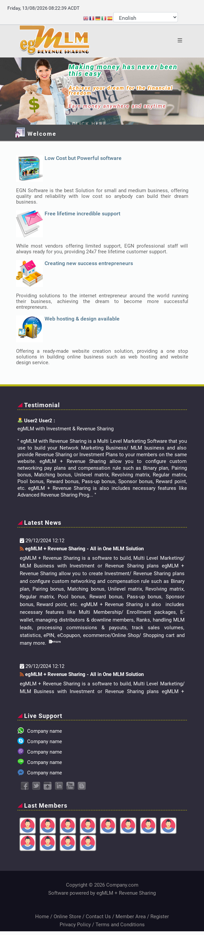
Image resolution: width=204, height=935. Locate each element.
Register (159, 916)
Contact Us (98, 916)
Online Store (67, 916)
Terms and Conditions (120, 925)
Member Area (131, 916)
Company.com (122, 885)
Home (42, 916)
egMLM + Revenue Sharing (126, 893)
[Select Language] (145, 17)
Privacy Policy (75, 925)
